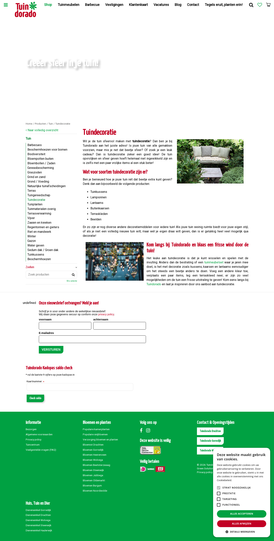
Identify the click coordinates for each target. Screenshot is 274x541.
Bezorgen (31, 429)
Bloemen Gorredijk (93, 449)
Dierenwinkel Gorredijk (38, 510)
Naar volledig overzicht (43, 130)
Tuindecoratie (36, 200)
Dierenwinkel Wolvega (38, 520)
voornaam (45, 319)
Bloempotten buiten (40, 158)
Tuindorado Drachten (210, 431)
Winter (31, 236)
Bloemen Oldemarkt (94, 480)
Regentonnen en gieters (43, 227)
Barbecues (34, 145)
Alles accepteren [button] (241, 513)
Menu (6, 5)
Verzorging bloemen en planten (100, 439)
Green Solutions (206, 468)
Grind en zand (36, 177)
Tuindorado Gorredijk (210, 440)
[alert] (241, 492)
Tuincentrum (33, 444)
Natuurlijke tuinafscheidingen (46, 186)
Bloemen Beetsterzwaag (96, 464)
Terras (31, 190)
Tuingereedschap (38, 195)
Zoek (251, 5)
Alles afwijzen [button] (241, 523)
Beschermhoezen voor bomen (47, 149)
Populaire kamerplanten (96, 429)
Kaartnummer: (35, 381)
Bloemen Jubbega (93, 475)
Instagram (149, 430)
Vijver (31, 218)
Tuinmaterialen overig (41, 209)
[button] (241, 531)
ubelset (218, 262)
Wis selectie (72, 281)
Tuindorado (154, 284)
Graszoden (34, 172)
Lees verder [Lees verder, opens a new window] (239, 480)
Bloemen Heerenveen (94, 454)
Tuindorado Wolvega (210, 450)
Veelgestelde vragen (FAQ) (41, 449)
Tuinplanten (34, 204)
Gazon (31, 241)
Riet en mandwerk (39, 232)
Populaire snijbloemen (95, 434)
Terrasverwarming (39, 213)
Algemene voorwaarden (39, 434)
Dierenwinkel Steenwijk (38, 525)
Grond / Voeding (38, 181)
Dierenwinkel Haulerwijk (39, 530)
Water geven (35, 245)
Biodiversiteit (36, 154)
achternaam (100, 319)
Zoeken (30, 267)
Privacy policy (33, 439)
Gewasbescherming (40, 168)
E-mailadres (46, 332)
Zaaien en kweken (39, 222)
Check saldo (35, 398)
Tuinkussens (35, 254)
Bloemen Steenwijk (93, 470)
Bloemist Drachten (93, 444)
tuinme (208, 262)
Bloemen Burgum (92, 485)
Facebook (143, 430)
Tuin (28, 138)
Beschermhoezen (39, 259)
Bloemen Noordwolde (95, 490)
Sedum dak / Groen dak (42, 250)
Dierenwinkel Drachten (38, 514)
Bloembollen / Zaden (41, 163)
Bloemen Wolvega (93, 459)
